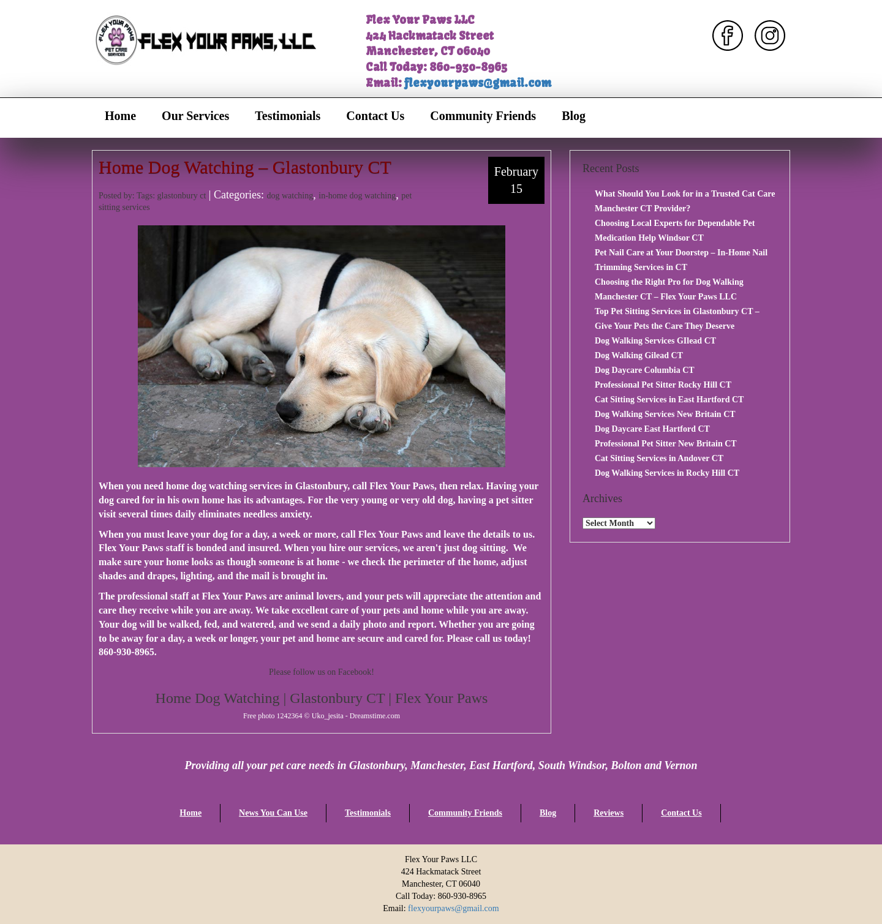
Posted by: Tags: (128, 195)
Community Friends (483, 115)
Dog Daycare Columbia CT (645, 370)
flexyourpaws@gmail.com (477, 83)
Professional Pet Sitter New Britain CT (666, 443)
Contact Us (375, 115)
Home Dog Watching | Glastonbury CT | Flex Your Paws (322, 698)
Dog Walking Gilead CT (639, 355)
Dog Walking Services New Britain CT (665, 414)
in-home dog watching (357, 195)
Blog (574, 115)
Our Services (195, 115)
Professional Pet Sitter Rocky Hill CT (663, 384)
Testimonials (287, 115)
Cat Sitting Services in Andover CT (659, 458)
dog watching (289, 195)
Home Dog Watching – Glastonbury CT (245, 167)
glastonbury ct (181, 195)
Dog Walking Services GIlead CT (655, 340)
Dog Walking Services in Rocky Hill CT (667, 473)
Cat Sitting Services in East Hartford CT (669, 399)
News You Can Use (273, 812)
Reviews (609, 812)
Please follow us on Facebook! (321, 672)
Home (120, 115)
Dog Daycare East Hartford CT (652, 429)
